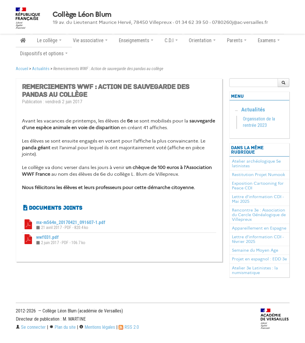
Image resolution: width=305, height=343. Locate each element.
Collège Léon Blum (81, 14)
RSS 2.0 (129, 327)
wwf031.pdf (47, 237)
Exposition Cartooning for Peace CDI (258, 186)
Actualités (41, 68)
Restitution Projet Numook (258, 174)
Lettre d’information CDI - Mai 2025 (258, 199)
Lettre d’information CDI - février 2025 (258, 239)
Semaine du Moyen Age (255, 250)
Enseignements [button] (136, 40)
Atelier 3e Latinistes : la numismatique (255, 270)
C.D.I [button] (171, 40)
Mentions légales (97, 327)
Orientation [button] (202, 40)
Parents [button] (236, 40)
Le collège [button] (49, 40)
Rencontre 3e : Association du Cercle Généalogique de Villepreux (259, 214)
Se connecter (31, 327)
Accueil (22, 68)
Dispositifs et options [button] (44, 53)
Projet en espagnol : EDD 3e (259, 259)
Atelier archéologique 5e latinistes (256, 163)
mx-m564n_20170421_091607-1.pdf (70, 222)
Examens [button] (269, 40)
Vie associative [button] (90, 40)
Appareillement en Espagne (259, 228)
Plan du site (62, 327)
